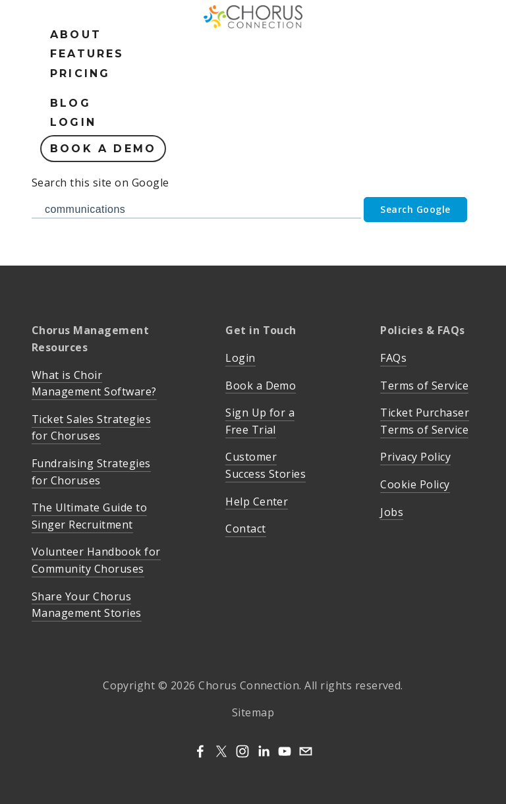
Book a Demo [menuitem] (103, 148)
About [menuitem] (75, 34)
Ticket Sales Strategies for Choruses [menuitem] (91, 428)
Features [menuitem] (87, 53)
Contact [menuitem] (245, 528)
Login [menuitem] (73, 122)
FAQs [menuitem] (393, 358)
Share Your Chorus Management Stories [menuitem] (87, 605)
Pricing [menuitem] (80, 73)
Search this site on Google (100, 182)
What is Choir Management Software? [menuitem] (94, 383)
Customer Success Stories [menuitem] (265, 465)
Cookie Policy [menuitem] (414, 484)
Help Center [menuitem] (256, 501)
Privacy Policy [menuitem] (415, 456)
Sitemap (253, 712)
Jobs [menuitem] (391, 512)
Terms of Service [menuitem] (424, 385)
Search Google (415, 209)
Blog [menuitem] (70, 103)
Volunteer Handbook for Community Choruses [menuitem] (96, 560)
